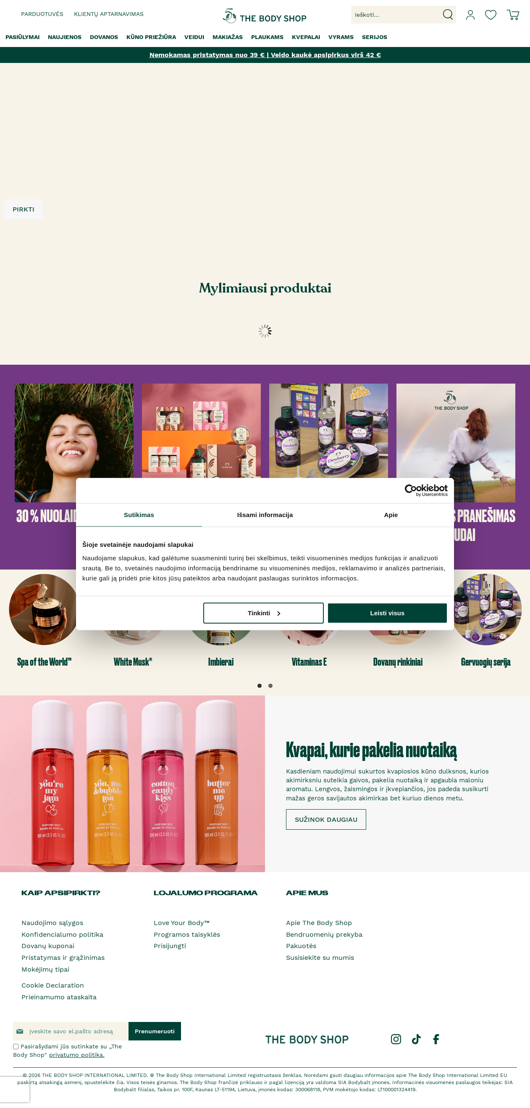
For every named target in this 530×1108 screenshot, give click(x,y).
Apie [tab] (391, 514)
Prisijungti (170, 946)
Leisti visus (387, 612)
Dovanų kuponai (47, 946)
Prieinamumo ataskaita (59, 997)
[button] (259, 685)
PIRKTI (23, 209)
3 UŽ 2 (45, 138)
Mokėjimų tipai (45, 969)
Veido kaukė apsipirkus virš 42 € (325, 55)
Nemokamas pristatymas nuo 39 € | (209, 55)
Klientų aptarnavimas (109, 13)
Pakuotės (301, 946)
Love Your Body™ (182, 923)
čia (119, 1082)
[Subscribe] (155, 1031)
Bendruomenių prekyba (324, 934)
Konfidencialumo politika (62, 934)
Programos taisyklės (187, 934)
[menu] (265, 37)
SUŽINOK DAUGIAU (326, 819)
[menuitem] (22, 37)
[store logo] (239, 15)
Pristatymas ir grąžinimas (63, 958)
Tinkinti (264, 612)
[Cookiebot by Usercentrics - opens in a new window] (411, 490)
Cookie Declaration (52, 985)
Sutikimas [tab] (139, 514)
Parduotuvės (42, 13)
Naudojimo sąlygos (52, 923)
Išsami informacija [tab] (265, 514)
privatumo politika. (77, 1054)
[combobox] (403, 15)
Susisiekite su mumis (320, 958)
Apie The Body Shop (319, 923)
